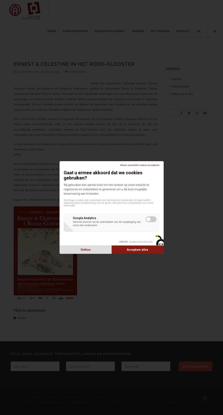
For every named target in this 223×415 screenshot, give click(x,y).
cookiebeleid (134, 203)
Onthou (86, 249)
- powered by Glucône (136, 242)
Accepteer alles (137, 249)
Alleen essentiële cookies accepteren (139, 165)
